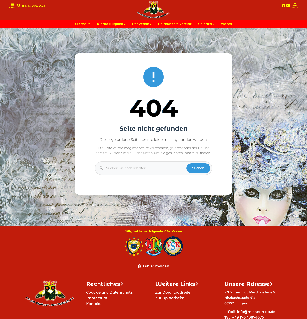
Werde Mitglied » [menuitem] (111, 24)
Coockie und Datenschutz (109, 292)
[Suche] (146, 168)
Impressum (96, 298)
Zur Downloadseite (172, 292)
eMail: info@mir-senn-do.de (250, 312)
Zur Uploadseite (169, 298)
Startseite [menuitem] (83, 24)
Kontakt (93, 304)
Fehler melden (153, 266)
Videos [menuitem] (226, 24)
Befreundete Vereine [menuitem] (175, 24)
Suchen (198, 168)
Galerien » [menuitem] (206, 24)
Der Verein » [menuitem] (142, 24)
